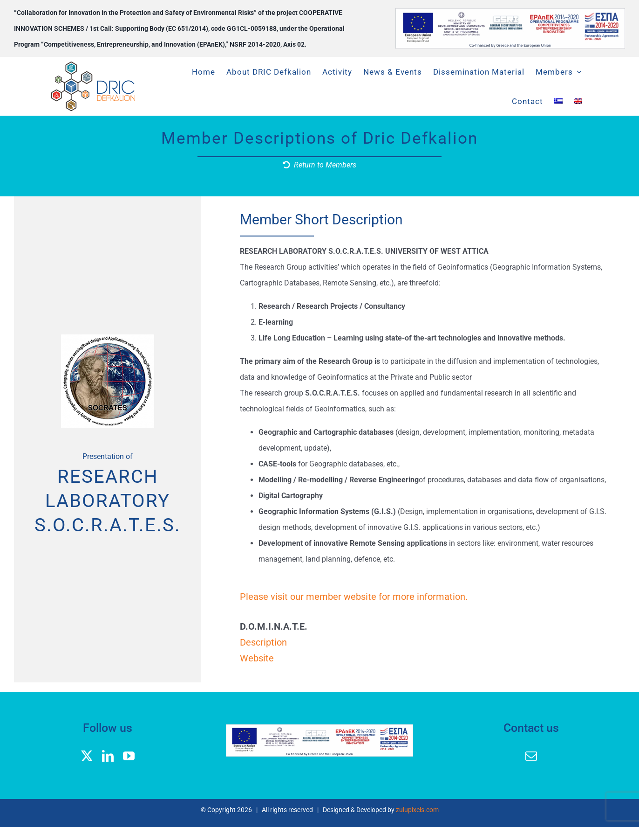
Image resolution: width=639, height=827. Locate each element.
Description (263, 642)
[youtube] (129, 756)
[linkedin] (108, 756)
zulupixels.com (417, 809)
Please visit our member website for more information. (354, 596)
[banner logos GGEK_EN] (510, 11)
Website (257, 658)
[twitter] (87, 756)
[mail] (531, 756)
